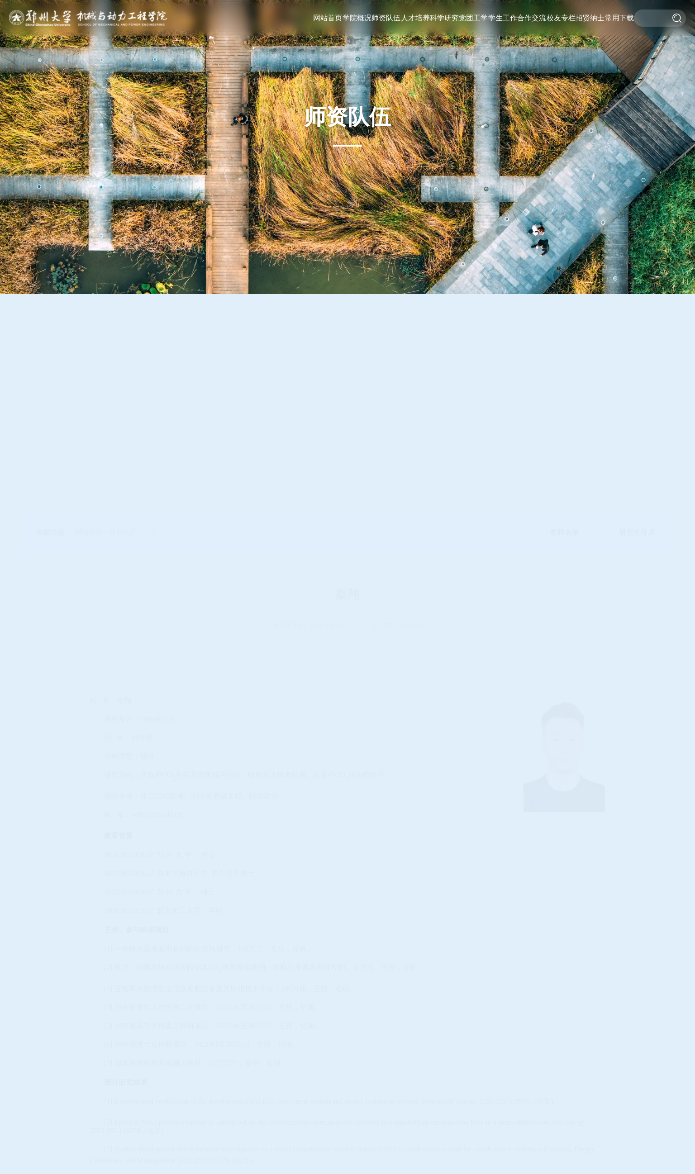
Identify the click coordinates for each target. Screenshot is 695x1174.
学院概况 (357, 18)
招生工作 (414, 80)
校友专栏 (561, 18)
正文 (150, 352)
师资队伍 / (125, 352)
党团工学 (473, 18)
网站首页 (327, 18)
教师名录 (564, 352)
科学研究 (444, 18)
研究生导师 (386, 51)
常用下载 (619, 18)
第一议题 (472, 80)
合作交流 (531, 18)
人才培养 (415, 18)
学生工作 (502, 18)
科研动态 (443, 70)
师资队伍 (385, 18)
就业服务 (502, 70)
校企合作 (531, 60)
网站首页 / (90, 352)
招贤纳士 (590, 18)
